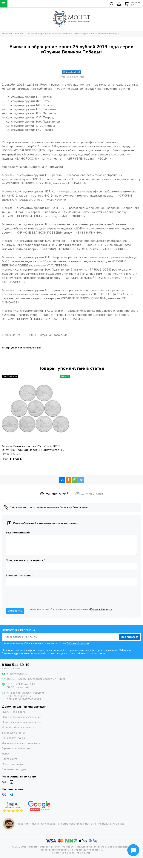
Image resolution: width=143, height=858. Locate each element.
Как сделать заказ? (14, 738)
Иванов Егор (83, 852)
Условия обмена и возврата (19, 727)
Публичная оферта (13, 712)
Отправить (14, 610)
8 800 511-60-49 (15, 665)
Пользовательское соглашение (21, 717)
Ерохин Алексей (75, 76)
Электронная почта (19, 575)
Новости (7, 753)
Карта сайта (9, 759)
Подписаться (129, 637)
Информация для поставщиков (21, 743)
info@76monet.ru (17, 673)
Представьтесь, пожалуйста (25, 560)
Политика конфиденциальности (21, 722)
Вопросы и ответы (13, 732)
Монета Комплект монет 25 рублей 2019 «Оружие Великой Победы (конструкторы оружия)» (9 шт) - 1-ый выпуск (32, 448)
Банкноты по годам (14, 769)
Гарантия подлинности (16, 748)
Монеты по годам (12, 764)
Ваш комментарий (19, 532)
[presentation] (34, 597)
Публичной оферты (101, 609)
